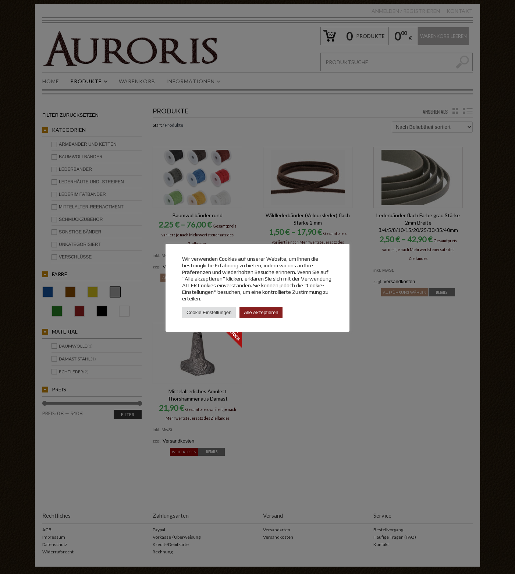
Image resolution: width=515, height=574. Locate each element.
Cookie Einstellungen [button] (209, 312)
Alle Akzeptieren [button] (261, 312)
